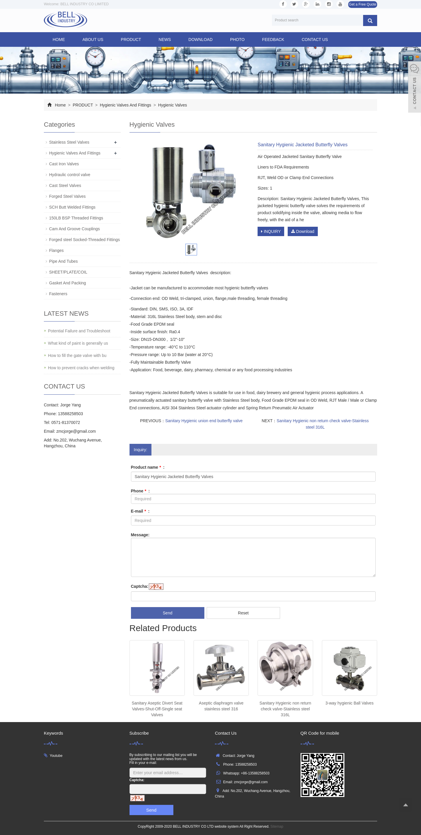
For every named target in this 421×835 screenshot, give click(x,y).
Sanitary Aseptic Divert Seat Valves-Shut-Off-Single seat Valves (157, 709)
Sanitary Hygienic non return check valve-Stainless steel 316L (285, 709)
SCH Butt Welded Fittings (72, 207)
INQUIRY (271, 231)
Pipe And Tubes (63, 261)
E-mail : (140, 511)
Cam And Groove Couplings (74, 228)
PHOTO (237, 39)
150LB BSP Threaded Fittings (76, 218)
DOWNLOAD (201, 39)
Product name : (148, 467)
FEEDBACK (273, 39)
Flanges (56, 250)
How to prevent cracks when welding (81, 367)
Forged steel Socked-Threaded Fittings (84, 239)
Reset (243, 613)
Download (302, 231)
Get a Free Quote (362, 4)
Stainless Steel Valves (69, 142)
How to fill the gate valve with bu (77, 355)
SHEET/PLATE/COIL (68, 272)
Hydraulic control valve (69, 174)
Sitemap (276, 826)
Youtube (56, 756)
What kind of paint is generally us (78, 343)
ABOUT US (92, 39)
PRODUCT (131, 39)
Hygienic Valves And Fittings (125, 105)
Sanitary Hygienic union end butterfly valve (204, 420)
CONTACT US (315, 39)
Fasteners (58, 293)
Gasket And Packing (67, 283)
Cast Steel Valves (65, 185)
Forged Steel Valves (67, 196)
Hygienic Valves (172, 105)
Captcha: (140, 586)
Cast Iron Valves (64, 163)
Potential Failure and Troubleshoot (79, 331)
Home (59, 39)
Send (167, 613)
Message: (140, 534)
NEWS (165, 39)
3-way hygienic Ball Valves (349, 703)
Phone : (140, 491)
